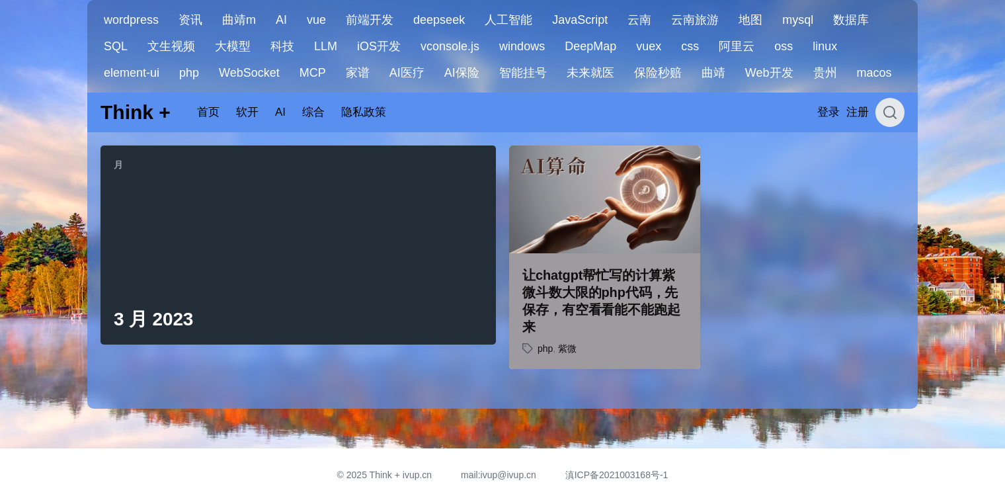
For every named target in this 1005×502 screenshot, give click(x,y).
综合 (313, 112)
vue (316, 19)
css (690, 46)
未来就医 (590, 72)
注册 (857, 112)
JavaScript (580, 19)
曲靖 (713, 72)
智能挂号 (523, 72)
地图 (750, 19)
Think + (135, 112)
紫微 (567, 348)
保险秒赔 (658, 72)
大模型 (233, 46)
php (189, 72)
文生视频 (171, 46)
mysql (797, 19)
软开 (247, 112)
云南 (639, 19)
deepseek (439, 19)
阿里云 (736, 46)
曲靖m (239, 19)
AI (281, 19)
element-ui (131, 72)
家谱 (358, 72)
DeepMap (590, 46)
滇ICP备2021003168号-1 (616, 475)
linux (825, 46)
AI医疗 (406, 72)
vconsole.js (450, 46)
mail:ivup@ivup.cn (498, 475)
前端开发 (369, 19)
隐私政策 (363, 112)
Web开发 (769, 72)
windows (522, 46)
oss (783, 46)
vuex (648, 46)
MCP (313, 72)
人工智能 (508, 19)
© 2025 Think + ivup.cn (384, 475)
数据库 (851, 19)
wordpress (131, 19)
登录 (828, 112)
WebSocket (249, 72)
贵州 (825, 72)
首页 (208, 112)
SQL (116, 46)
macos (874, 72)
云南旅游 (695, 19)
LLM (325, 46)
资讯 (190, 19)
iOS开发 (379, 46)
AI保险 (461, 72)
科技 (282, 46)
